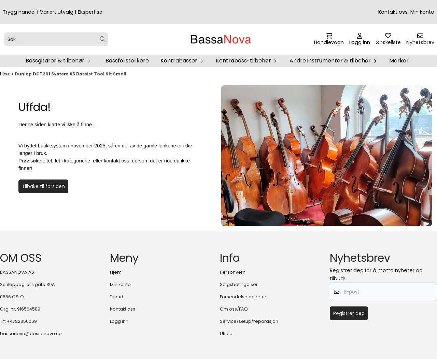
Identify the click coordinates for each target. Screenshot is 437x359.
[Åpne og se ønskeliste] (388, 39)
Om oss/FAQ (234, 309)
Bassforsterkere (127, 60)
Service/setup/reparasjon (249, 321)
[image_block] (326, 155)
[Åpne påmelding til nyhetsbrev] (420, 39)
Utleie (226, 333)
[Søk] (56, 39)
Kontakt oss (393, 12)
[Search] (102, 39)
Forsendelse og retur (243, 297)
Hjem (6, 74)
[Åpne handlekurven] (329, 39)
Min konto (422, 12)
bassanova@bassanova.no (31, 333)
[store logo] (220, 39)
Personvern (232, 272)
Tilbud (116, 297)
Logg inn (119, 321)
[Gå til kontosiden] (360, 39)
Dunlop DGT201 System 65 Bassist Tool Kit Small (70, 74)
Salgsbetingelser (239, 284)
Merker (399, 60)
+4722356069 (22, 321)
